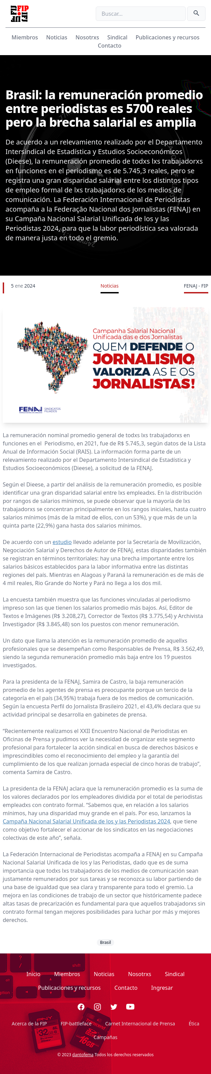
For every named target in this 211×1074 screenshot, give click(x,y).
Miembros (25, 37)
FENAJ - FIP (196, 285)
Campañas (105, 1037)
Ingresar (162, 987)
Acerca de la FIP (29, 1023)
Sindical (117, 37)
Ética (194, 1023)
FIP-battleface (76, 1023)
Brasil (105, 942)
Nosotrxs (87, 37)
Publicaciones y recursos (168, 37)
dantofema (82, 1055)
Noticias (56, 37)
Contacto (109, 45)
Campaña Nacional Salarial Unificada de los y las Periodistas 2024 (86, 821)
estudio (62, 542)
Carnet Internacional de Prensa (140, 1023)
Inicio (33, 974)
